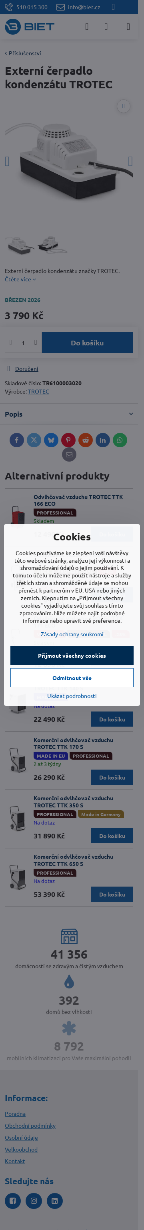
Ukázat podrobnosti (72, 695)
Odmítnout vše (72, 677)
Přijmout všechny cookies (72, 655)
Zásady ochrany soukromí (72, 633)
